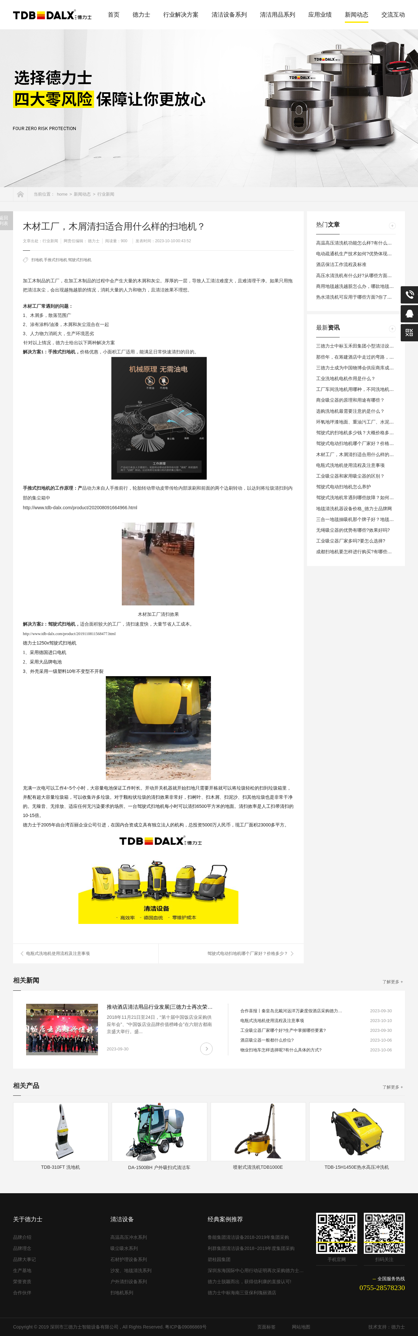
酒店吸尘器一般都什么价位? (267, 1040)
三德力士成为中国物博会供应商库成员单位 (359, 367)
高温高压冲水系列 (128, 1237)
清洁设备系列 (229, 14)
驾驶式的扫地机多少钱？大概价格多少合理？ (362, 432)
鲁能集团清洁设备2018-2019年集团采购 (248, 1237)
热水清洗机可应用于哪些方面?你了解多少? (360, 297)
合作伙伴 (22, 1292)
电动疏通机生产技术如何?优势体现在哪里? (360, 253)
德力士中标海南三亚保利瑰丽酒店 (242, 1292)
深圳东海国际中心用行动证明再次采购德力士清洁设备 (256, 1270)
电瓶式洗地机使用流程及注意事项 (58, 953)
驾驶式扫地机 (79, 260)
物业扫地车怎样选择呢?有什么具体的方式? (280, 1049)
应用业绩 (320, 14)
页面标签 (266, 1326)
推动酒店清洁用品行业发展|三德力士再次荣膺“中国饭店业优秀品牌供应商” (193, 1007)
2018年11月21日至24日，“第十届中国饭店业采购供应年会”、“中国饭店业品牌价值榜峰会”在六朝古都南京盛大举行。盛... (159, 1024)
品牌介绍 (22, 1237)
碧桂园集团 (219, 1259)
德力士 (141, 14)
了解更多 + (392, 981)
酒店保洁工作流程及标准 (341, 264)
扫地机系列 (121, 1292)
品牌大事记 (24, 1259)
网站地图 (301, 1326)
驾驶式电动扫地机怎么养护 (343, 486)
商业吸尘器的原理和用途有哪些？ (350, 400)
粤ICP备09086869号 (186, 1326)
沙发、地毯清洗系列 (131, 1270)
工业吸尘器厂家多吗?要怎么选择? (350, 540)
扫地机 (37, 260)
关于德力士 (27, 1219)
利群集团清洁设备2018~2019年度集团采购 (251, 1248)
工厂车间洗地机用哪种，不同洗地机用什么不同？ (366, 389)
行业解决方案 (181, 14)
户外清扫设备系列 (128, 1281)
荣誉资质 (22, 1281)
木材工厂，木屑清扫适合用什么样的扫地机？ (362, 454)
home (62, 194)
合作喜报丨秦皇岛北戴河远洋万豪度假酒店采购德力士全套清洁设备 (292, 1010)
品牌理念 (22, 1248)
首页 (114, 14)
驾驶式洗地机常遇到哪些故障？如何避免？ (359, 497)
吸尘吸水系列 (124, 1248)
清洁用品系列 (277, 14)
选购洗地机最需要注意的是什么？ (350, 411)
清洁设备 (122, 1219)
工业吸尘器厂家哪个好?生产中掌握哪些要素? (283, 1030)
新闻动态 (356, 14)
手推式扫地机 (55, 260)
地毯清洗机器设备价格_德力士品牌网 (354, 508)
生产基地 (22, 1270)
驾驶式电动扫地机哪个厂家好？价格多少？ (247, 953)
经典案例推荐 (225, 1219)
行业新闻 (105, 194)
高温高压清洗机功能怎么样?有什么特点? (357, 242)
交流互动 (393, 14)
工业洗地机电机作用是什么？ (346, 378)
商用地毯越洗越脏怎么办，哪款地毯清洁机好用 (364, 286)
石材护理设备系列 (128, 1259)
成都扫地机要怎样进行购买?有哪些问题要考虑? (364, 551)
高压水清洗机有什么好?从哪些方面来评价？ (361, 275)
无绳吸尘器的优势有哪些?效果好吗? (353, 530)
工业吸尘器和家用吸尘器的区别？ (350, 476)
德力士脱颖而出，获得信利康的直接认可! (249, 1281)
